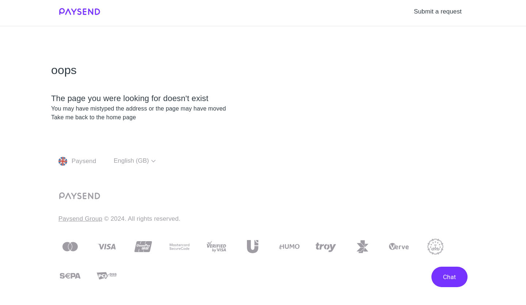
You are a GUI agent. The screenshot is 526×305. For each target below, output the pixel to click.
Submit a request (438, 11)
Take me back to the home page (93, 117)
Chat (449, 277)
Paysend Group (80, 218)
